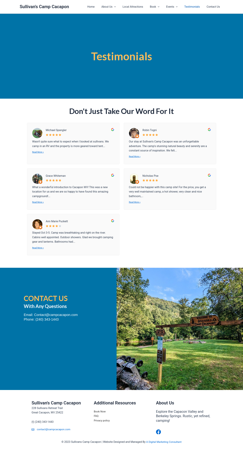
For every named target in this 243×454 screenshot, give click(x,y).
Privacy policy (102, 420)
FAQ (96, 415)
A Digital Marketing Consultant (164, 441)
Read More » (38, 152)
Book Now (100, 411)
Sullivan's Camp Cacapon (44, 6)
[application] (121, 7)
